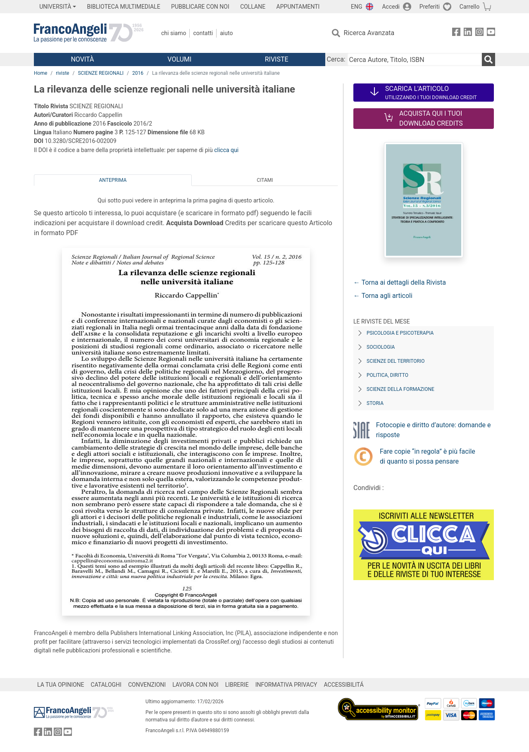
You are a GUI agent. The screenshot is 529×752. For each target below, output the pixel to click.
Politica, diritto (387, 375)
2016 (137, 73)
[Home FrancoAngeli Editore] (88, 33)
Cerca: (336, 59)
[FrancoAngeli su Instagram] (479, 33)
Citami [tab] (265, 180)
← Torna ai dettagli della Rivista (399, 282)
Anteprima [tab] (113, 180)
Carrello (469, 6)
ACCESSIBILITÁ (344, 684)
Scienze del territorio (396, 361)
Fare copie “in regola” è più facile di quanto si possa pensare (427, 456)
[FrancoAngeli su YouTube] (491, 33)
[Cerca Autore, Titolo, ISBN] (414, 59)
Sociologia (381, 347)
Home (40, 73)
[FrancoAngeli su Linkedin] (468, 33)
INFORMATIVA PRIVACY (286, 684)
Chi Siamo (173, 33)
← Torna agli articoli (382, 296)
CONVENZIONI (147, 684)
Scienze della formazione (400, 389)
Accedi (391, 6)
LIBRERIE (237, 684)
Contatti (203, 33)
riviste (62, 73)
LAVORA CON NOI (195, 684)
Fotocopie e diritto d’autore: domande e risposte (433, 430)
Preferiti (429, 6)
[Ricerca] (488, 59)
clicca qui (226, 150)
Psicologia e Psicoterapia (400, 333)
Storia (375, 403)
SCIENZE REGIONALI (101, 73)
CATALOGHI (106, 684)
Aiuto (226, 33)
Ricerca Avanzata (369, 33)
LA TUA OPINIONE (60, 684)
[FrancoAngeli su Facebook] (456, 33)
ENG (356, 6)
